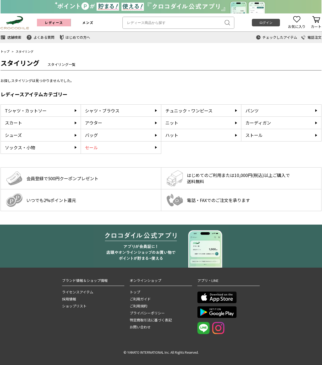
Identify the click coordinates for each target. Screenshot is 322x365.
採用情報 (69, 299)
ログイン (265, 22)
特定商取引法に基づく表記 (151, 320)
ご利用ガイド (140, 299)
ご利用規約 (138, 306)
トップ (5, 51)
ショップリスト (74, 306)
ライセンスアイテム (77, 292)
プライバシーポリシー (147, 313)
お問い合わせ (140, 326)
